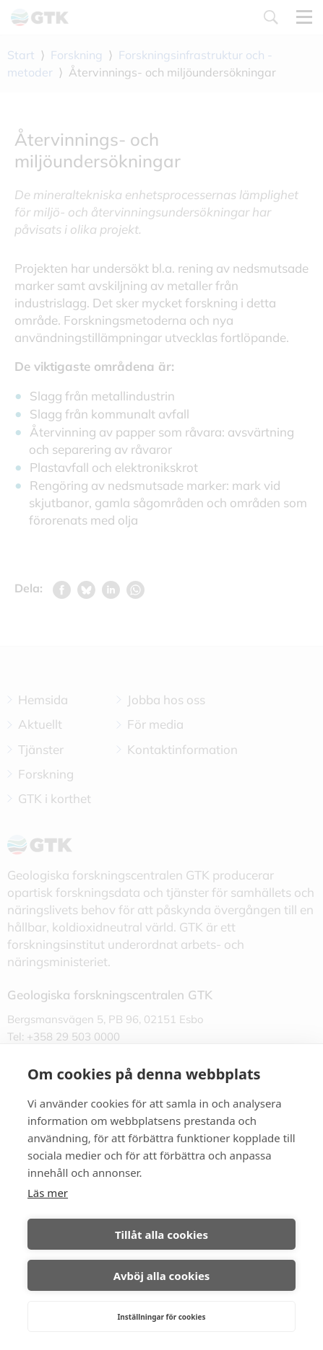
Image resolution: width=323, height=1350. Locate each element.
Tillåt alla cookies (161, 1234)
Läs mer (47, 1192)
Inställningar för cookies (161, 1317)
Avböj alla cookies (161, 1275)
